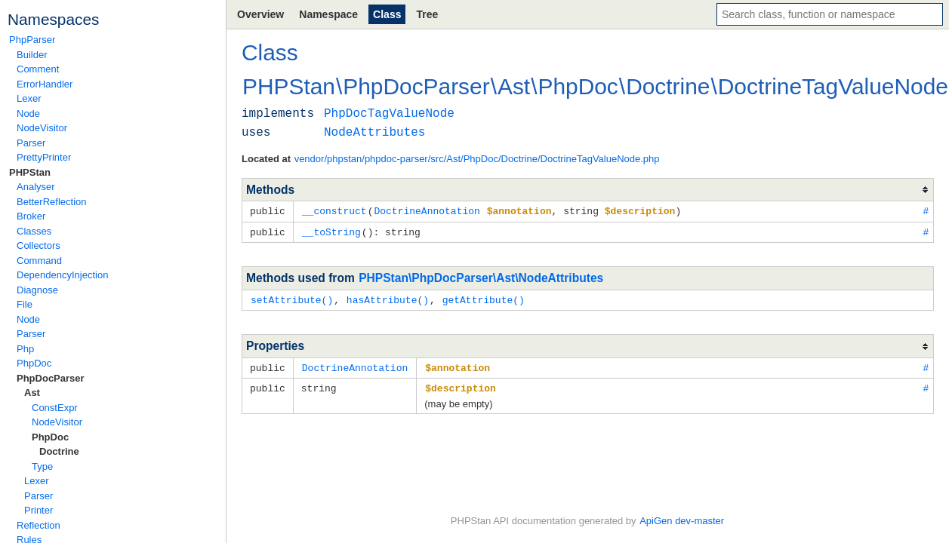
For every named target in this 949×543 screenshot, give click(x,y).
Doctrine (59, 451)
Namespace (328, 14)
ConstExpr (55, 407)
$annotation (457, 365)
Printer (38, 510)
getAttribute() (483, 298)
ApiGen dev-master (681, 520)
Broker (31, 216)
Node (28, 113)
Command (39, 260)
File (24, 304)
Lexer (29, 98)
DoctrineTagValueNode (833, 86)
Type (42, 466)
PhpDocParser (51, 378)
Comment (38, 69)
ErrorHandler (44, 84)
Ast (32, 392)
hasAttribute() (388, 298)
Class (387, 14)
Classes (34, 231)
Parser (31, 143)
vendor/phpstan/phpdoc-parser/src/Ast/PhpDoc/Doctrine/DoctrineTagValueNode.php (477, 158)
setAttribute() (292, 298)
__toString (331, 231)
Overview (260, 14)
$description (460, 384)
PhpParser (32, 39)
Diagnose (37, 290)
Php (25, 348)
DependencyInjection (62, 275)
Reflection (38, 525)
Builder (32, 54)
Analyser (36, 186)
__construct (334, 210)
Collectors (38, 245)
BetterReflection (52, 201)
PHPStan (30, 172)
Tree (427, 14)
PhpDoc (34, 363)
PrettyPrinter (44, 157)
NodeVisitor (42, 127)
